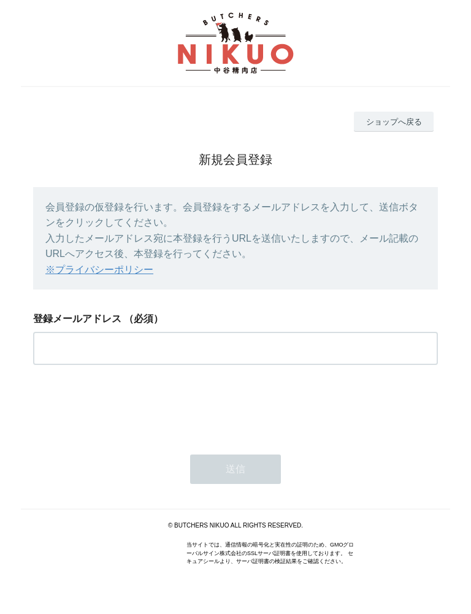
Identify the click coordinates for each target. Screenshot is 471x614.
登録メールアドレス (77, 318)
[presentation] (126, 406)
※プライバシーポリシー (99, 269)
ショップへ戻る (394, 121)
